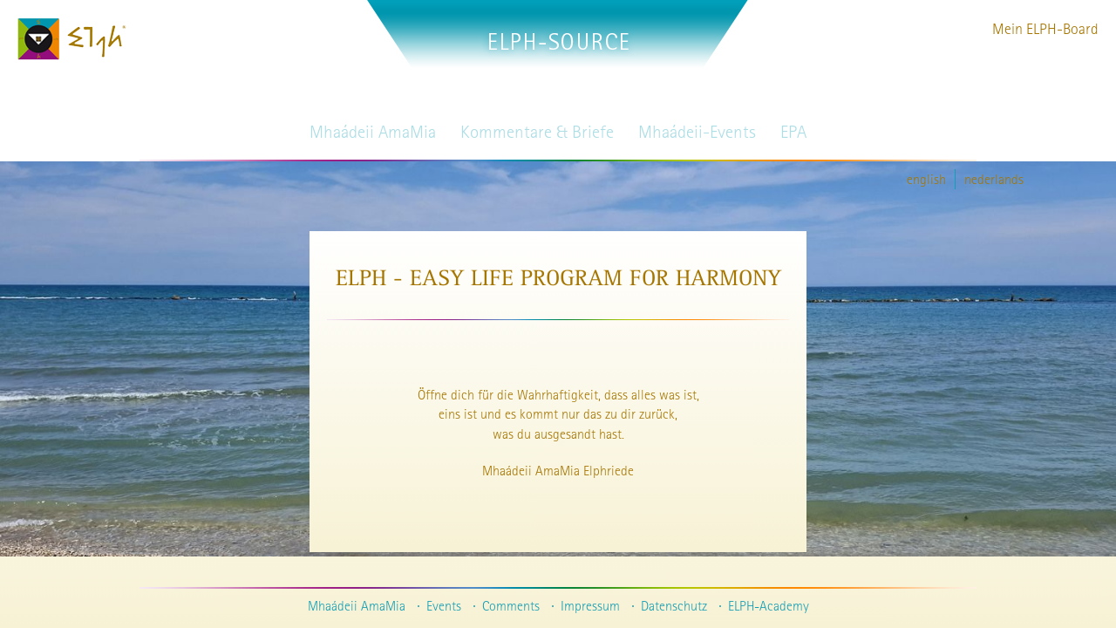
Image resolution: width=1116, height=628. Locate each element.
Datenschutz (674, 605)
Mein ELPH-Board (1045, 28)
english (926, 179)
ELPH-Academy (768, 605)
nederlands (994, 179)
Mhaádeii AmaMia (356, 605)
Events (443, 605)
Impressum (590, 605)
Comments (511, 605)
